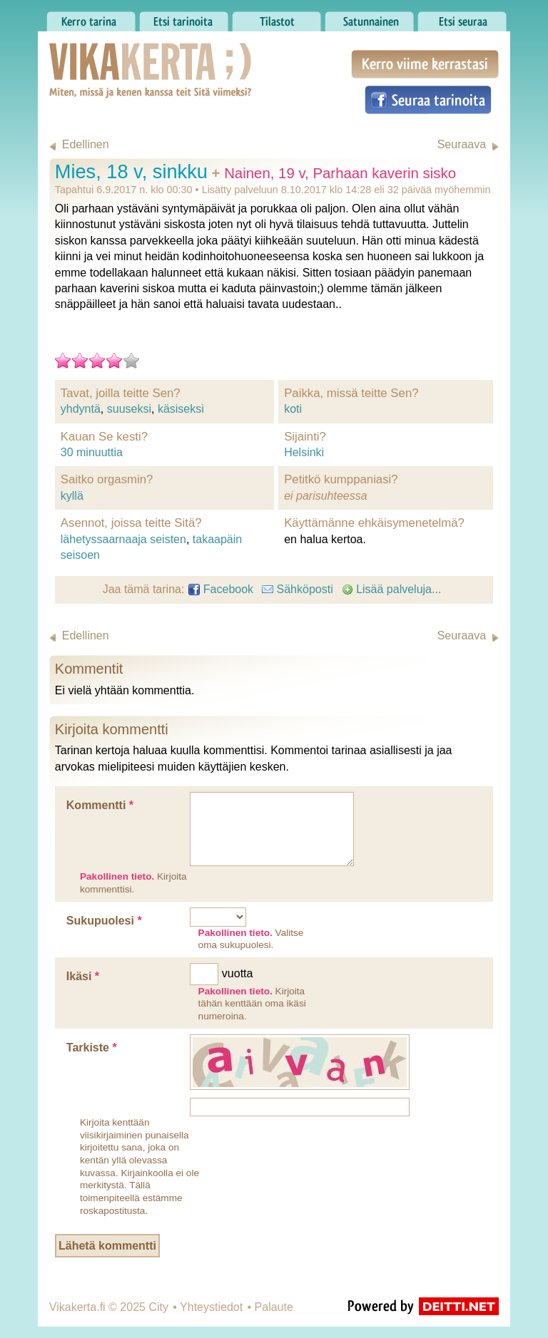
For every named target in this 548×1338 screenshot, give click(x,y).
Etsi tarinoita (183, 17)
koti (293, 409)
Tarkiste (91, 1047)
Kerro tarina (91, 17)
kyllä (72, 496)
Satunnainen (369, 17)
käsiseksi (181, 409)
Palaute (274, 1307)
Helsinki (304, 452)
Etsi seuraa (462, 17)
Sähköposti (297, 589)
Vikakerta (115, 55)
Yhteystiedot (211, 1307)
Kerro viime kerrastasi (425, 64)
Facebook (220, 589)
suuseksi (129, 409)
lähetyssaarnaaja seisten (123, 539)
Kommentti (99, 805)
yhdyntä (81, 409)
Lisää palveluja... (392, 589)
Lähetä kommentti (107, 1246)
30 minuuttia (92, 452)
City (158, 1307)
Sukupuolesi (104, 921)
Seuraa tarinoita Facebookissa (428, 100)
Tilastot (276, 17)
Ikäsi (82, 976)
